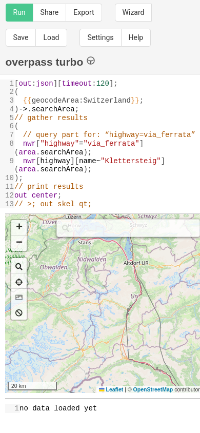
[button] (19, 227)
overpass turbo (50, 61)
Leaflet (111, 389)
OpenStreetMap (153, 389)
